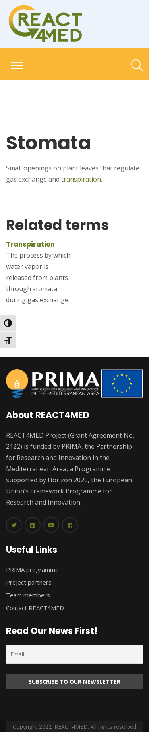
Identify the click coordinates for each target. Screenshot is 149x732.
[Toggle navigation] (17, 65)
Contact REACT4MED (35, 608)
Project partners (29, 582)
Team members (28, 595)
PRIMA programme (32, 569)
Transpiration (30, 244)
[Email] (74, 654)
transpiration (81, 179)
